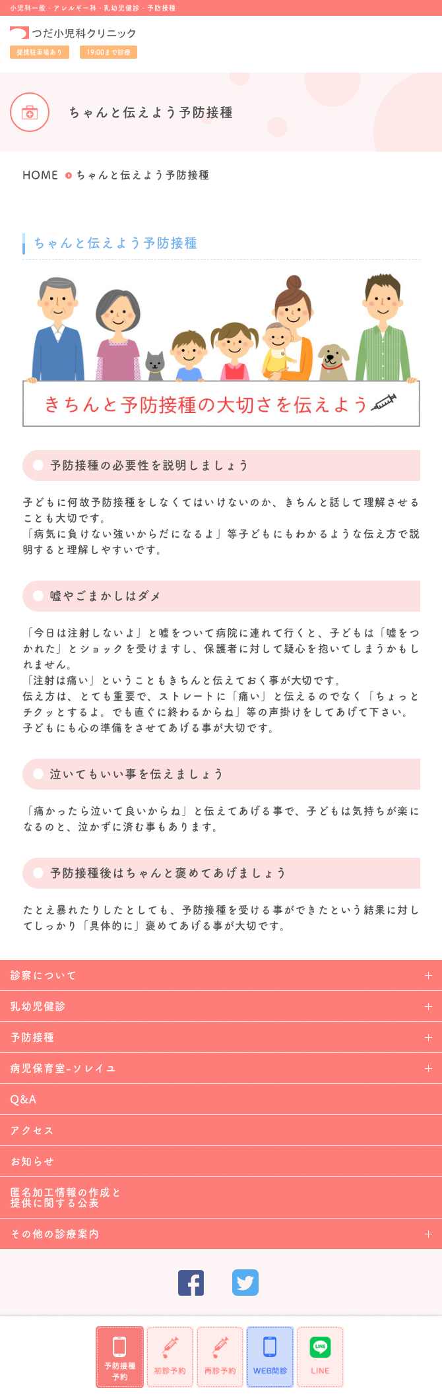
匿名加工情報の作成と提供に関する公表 (66, 1197)
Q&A (23, 1099)
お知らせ (32, 1161)
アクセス (32, 1130)
